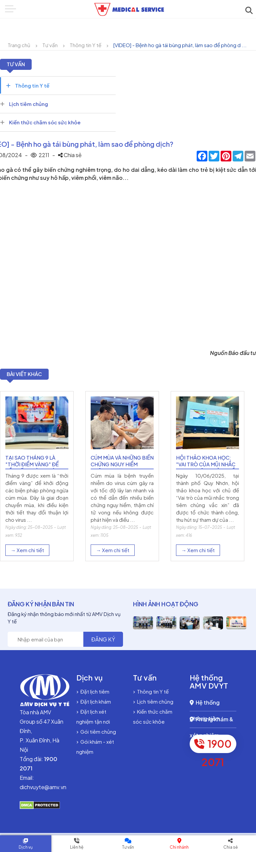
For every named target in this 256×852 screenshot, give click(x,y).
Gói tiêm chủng (96, 735)
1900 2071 (213, 749)
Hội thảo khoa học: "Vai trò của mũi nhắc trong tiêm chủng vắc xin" (207, 471)
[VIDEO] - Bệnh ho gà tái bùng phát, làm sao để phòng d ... (180, 45)
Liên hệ (76, 847)
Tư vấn (50, 45)
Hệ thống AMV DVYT (209, 685)
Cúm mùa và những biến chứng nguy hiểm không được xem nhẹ (122, 468)
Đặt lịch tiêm (92, 695)
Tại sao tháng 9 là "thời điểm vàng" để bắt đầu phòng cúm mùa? (32, 471)
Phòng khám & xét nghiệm (211, 726)
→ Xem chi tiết (27, 554)
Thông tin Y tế (85, 45)
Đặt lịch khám (93, 705)
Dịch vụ (26, 847)
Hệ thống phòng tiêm (205, 709)
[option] (37, 478)
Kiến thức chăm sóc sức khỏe (40, 122)
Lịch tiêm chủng (24, 104)
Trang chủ (19, 45)
